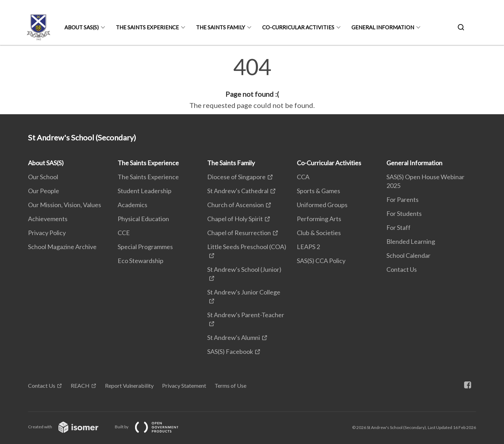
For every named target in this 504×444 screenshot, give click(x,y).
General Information (382, 27)
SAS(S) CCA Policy (321, 260)
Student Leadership (145, 191)
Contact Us (401, 269)
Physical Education (143, 219)
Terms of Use (230, 385)
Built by (152, 426)
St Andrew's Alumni (233, 337)
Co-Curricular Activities (298, 27)
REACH (80, 385)
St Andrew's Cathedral (237, 191)
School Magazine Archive (62, 246)
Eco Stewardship (140, 260)
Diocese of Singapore (236, 177)
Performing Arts (319, 219)
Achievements (48, 219)
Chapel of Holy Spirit (235, 219)
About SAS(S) (81, 27)
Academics (132, 205)
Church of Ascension (235, 205)
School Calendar (408, 255)
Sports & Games (318, 191)
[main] (252, 83)
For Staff (398, 227)
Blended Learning (410, 241)
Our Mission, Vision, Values (64, 205)
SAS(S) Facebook (230, 351)
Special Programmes (145, 246)
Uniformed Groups (322, 205)
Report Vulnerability (129, 385)
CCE (124, 232)
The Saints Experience (147, 27)
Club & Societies (319, 232)
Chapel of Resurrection (239, 232)
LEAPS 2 (308, 246)
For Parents (402, 199)
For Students (404, 213)
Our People (43, 191)
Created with (69, 426)
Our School (43, 177)
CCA (303, 177)
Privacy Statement (184, 385)
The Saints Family (220, 27)
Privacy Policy (47, 232)
